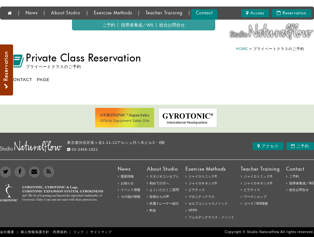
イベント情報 (130, 190)
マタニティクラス (201, 196)
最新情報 (127, 176)
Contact (204, 13)
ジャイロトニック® (258, 176)
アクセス (267, 146)
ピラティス (252, 190)
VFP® (192, 210)
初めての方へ (159, 183)
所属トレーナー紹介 (164, 203)
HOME (242, 49)
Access (255, 13)
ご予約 (108, 25)
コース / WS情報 (256, 203)
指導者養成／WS (137, 25)
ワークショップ (255, 196)
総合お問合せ (172, 25)
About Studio (65, 13)
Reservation (291, 13)
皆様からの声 (159, 196)
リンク (78, 232)
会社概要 (7, 232)
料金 (152, 210)
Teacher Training (164, 13)
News (32, 13)
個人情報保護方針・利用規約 (44, 232)
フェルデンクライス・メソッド (211, 217)
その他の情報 (130, 196)
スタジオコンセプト (164, 176)
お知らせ (127, 183)
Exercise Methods (113, 13)
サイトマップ (101, 232)
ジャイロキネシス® (258, 183)
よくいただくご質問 (164, 190)
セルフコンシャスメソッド (208, 203)
